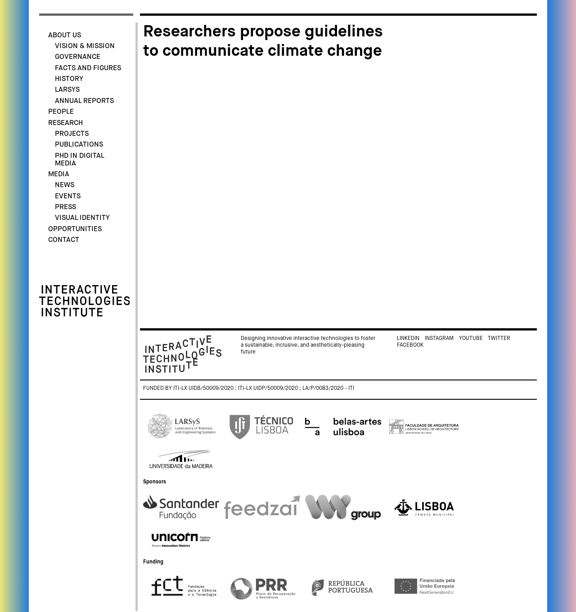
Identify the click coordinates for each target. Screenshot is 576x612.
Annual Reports (84, 101)
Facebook (410, 345)
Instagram (439, 338)
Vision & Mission (85, 46)
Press (65, 207)
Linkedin (408, 338)
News (64, 185)
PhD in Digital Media (79, 159)
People (61, 111)
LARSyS (67, 89)
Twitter (499, 338)
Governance (77, 57)
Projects (72, 133)
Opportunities (75, 229)
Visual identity (82, 217)
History (69, 79)
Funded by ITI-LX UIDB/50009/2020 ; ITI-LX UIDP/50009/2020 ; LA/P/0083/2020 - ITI (248, 388)
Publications (79, 144)
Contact (63, 240)
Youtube (471, 338)
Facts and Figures (88, 68)
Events (68, 196)
